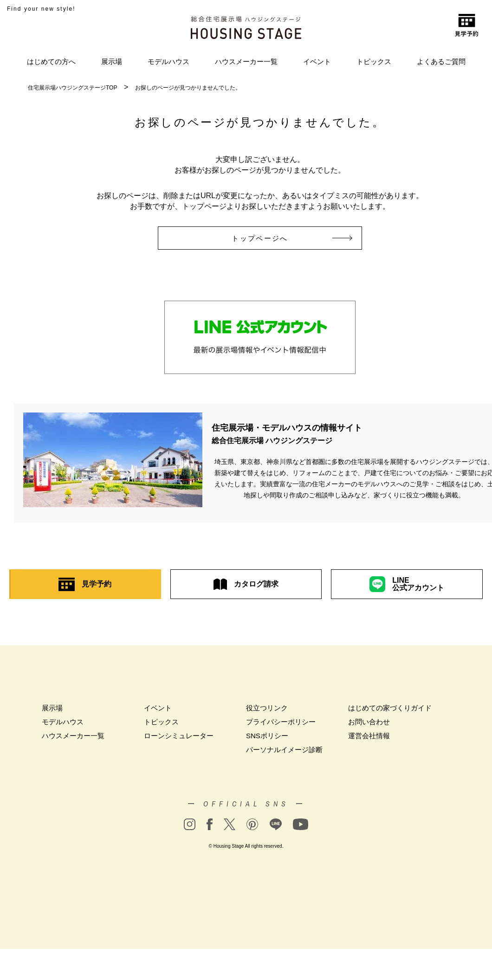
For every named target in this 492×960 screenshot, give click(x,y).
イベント (317, 61)
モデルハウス (168, 61)
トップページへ (273, 238)
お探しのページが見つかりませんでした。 (188, 87)
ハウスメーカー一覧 (246, 61)
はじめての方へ (51, 61)
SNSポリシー (267, 736)
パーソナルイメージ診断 (284, 750)
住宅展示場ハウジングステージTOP (72, 87)
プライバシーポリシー (281, 722)
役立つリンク (267, 708)
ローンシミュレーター (179, 736)
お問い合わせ (369, 722)
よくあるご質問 (441, 61)
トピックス (373, 61)
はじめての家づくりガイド (390, 708)
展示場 (111, 61)
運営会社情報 (369, 736)
